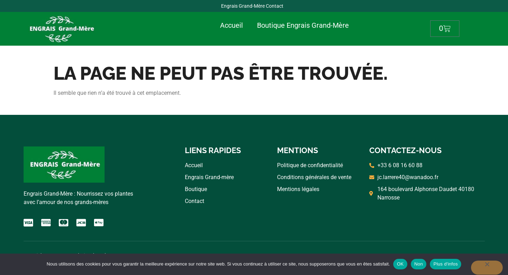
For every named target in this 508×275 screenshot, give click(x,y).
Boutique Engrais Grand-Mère (303, 25)
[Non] (487, 268)
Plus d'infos (445, 264)
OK (400, 264)
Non (418, 264)
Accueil (231, 25)
